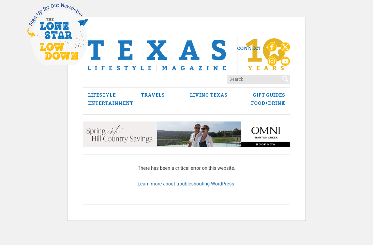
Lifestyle (102, 95)
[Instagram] (272, 63)
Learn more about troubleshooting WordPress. (187, 183)
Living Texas (208, 95)
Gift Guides (269, 95)
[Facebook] (272, 49)
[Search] (285, 77)
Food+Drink (268, 103)
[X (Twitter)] (285, 49)
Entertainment (110, 103)
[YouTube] (285, 63)
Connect (249, 48)
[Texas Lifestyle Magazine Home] (186, 55)
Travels (153, 95)
